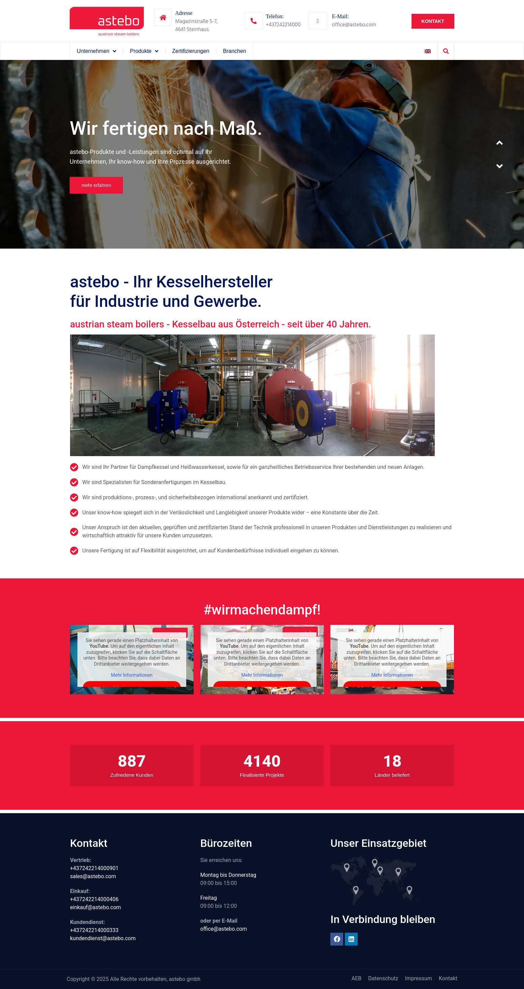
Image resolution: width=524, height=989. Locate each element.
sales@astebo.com (93, 876)
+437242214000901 (94, 868)
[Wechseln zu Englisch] (427, 51)
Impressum (418, 978)
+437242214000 (283, 24)
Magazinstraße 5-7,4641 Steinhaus (196, 25)
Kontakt (448, 978)
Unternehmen (96, 51)
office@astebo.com (354, 24)
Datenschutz (383, 978)
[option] (262, 154)
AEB (357, 978)
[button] (446, 51)
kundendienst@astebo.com (103, 938)
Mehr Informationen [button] (132, 675)
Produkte (144, 51)
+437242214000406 (94, 899)
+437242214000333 (94, 930)
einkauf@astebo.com (95, 907)
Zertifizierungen (190, 51)
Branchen (234, 51)
